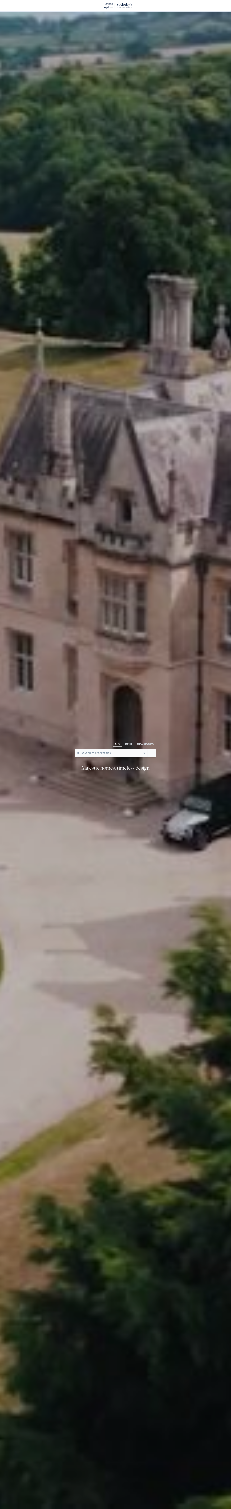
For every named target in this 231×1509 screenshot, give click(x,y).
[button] (17, 6)
